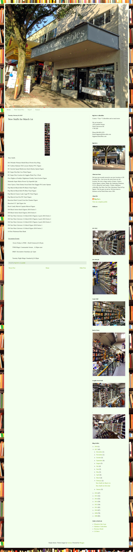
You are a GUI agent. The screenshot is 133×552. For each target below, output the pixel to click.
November (99, 455)
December (99, 452)
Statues (37, 110)
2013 (96, 501)
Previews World (98, 529)
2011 (96, 507)
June (97, 469)
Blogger (82, 543)
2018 (96, 446)
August (98, 463)
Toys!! (30, 110)
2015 (96, 496)
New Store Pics (19, 110)
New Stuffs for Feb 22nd (103, 486)
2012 (96, 504)
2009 (96, 513)
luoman (70, 543)
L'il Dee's (97, 531)
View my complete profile (99, 202)
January (98, 489)
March (98, 478)
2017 (96, 449)
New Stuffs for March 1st (103, 483)
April (98, 475)
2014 (96, 499)
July (97, 466)
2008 (96, 516)
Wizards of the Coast (100, 524)
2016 (96, 493)
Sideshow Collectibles (100, 526)
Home (9, 110)
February (99, 480)
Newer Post (12, 268)
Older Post (83, 268)
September (99, 460)
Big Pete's (97, 199)
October (98, 457)
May (97, 472)
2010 (96, 510)
